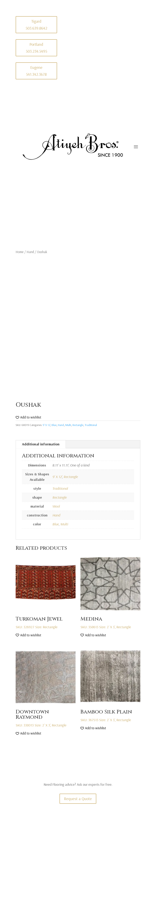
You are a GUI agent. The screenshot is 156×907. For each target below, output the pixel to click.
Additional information (41, 444)
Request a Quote (78, 798)
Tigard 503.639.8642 (36, 25)
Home (20, 252)
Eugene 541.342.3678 (36, 71)
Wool (56, 506)
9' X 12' (46, 425)
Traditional (91, 425)
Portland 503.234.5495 (36, 48)
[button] (28, 417)
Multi (68, 425)
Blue (54, 425)
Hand (30, 252)
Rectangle (78, 425)
